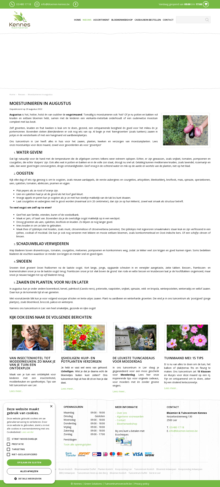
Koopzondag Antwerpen (190, 469)
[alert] (29, 443)
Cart (206, 4)
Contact (121, 420)
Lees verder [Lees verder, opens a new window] (28, 432)
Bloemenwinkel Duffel (85, 469)
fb (75, 4)
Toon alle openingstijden (77, 444)
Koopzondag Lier (123, 469)
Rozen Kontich (65, 469)
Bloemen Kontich (118, 473)
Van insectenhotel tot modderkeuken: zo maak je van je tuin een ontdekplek (32, 363)
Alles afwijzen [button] (29, 471)
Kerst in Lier (155, 473)
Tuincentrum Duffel (138, 473)
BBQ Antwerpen (67, 473)
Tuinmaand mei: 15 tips (183, 358)
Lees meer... (16, 391)
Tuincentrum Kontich (144, 469)
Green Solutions (93, 483)
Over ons (122, 412)
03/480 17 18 (23, 4)
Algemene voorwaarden (130, 416)
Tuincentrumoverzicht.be (118, 483)
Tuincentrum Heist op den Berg (92, 473)
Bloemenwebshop (127, 423)
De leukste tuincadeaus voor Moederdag (134, 359)
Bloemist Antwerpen (166, 469)
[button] (29, 478)
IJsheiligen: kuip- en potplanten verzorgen (81, 359)
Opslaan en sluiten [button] (29, 462)
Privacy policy (141, 483)
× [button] (51, 406)
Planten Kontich (105, 469)
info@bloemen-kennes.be (55, 4)
